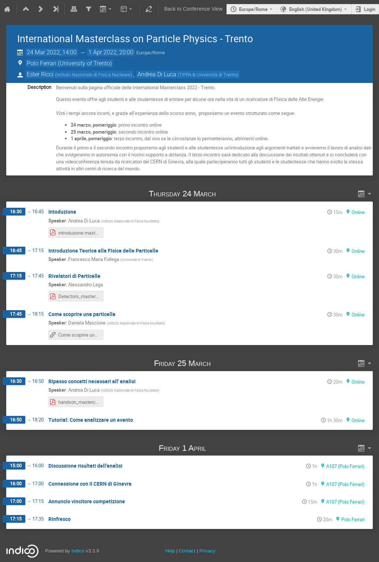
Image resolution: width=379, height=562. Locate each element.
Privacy (207, 551)
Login (369, 9)
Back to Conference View (193, 9)
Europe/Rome (253, 9)
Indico (77, 551)
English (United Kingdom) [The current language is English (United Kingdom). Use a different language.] (315, 9)
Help (170, 551)
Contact (187, 551)
